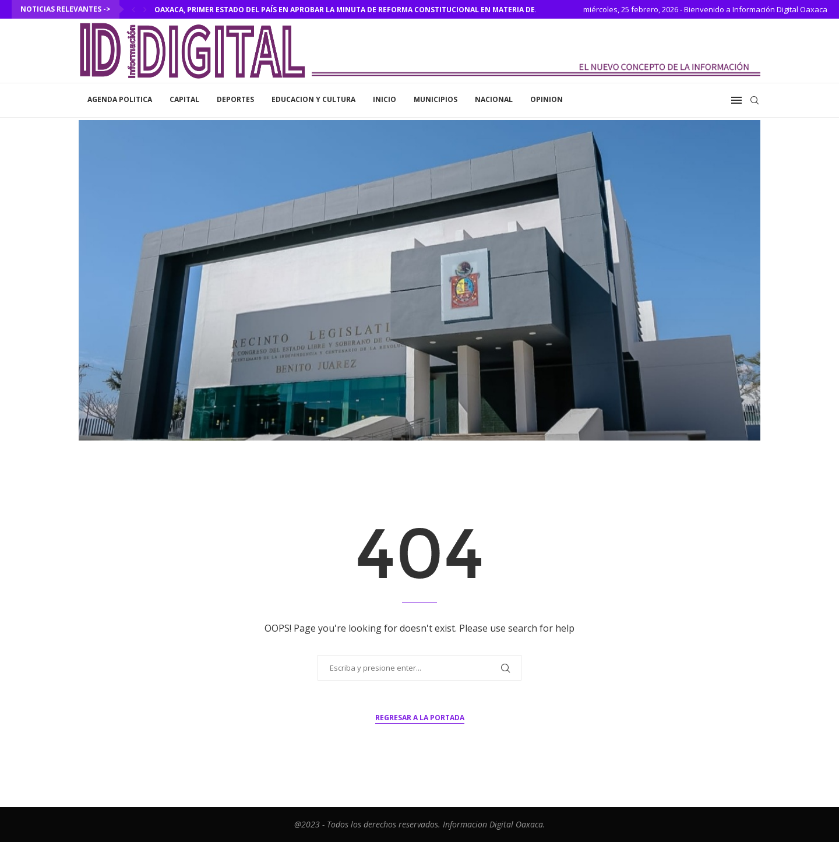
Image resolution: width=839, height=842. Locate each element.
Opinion (546, 99)
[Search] (754, 100)
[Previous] (133, 9)
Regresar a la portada (419, 718)
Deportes (235, 99)
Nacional (494, 99)
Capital (184, 99)
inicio (384, 99)
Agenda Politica (119, 99)
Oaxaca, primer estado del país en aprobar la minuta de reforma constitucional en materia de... (348, 10)
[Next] (145, 9)
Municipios (435, 99)
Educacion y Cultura (313, 99)
